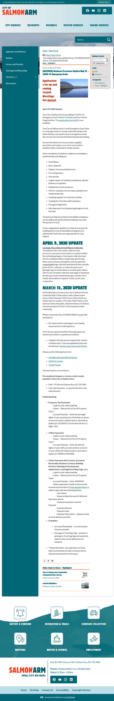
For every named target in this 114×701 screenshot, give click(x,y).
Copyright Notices (81, 690)
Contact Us (47, 690)
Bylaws (9, 58)
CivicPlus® (70, 697)
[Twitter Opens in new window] (48, 561)
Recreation (11, 83)
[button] (108, 39)
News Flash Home (53, 55)
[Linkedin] (104, 10)
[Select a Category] (100, 63)
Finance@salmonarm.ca (79, 487)
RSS (96, 71)
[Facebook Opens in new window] (44, 561)
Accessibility (62, 690)
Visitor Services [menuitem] (73, 25)
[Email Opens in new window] (52, 561)
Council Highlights (50, 583)
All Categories (100, 83)
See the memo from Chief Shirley (73, 346)
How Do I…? (11, 77)
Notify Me (98, 74)
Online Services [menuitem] (99, 25)
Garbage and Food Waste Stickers (62, 357)
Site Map (34, 690)
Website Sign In (104, 2)
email (81, 314)
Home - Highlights (101, 86)
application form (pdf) (68, 120)
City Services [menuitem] (13, 25)
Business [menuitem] (51, 25)
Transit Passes (54, 365)
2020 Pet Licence (55, 361)
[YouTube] (93, 10)
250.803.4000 (64, 669)
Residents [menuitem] (33, 25)
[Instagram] (99, 10)
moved (51, 100)
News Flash (53, 51)
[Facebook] (87, 10)
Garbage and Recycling (16, 70)
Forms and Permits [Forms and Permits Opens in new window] (14, 64)
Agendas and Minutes (16, 51)
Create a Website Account (12, 2)
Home (45, 51)
